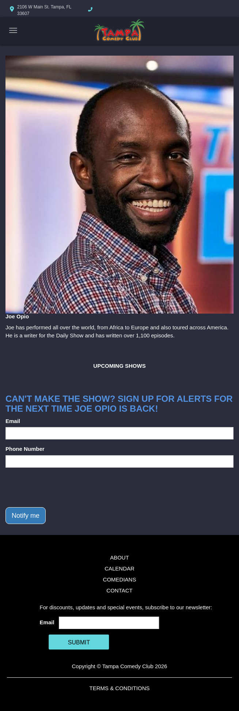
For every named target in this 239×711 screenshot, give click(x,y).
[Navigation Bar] (13, 30)
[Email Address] (109, 623)
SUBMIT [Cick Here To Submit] (79, 642)
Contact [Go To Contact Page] (119, 590)
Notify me (25, 515)
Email (12, 421)
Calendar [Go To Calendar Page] (119, 568)
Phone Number (25, 449)
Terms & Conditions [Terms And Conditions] (119, 688)
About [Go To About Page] (119, 557)
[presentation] (61, 487)
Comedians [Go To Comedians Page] (119, 579)
